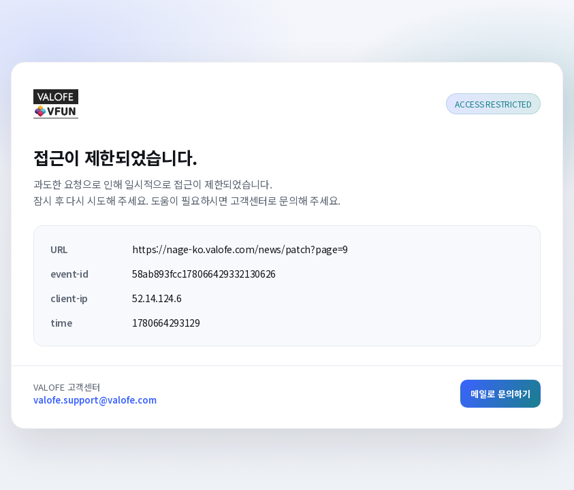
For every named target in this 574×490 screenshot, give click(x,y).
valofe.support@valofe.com (95, 399)
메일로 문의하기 (500, 393)
